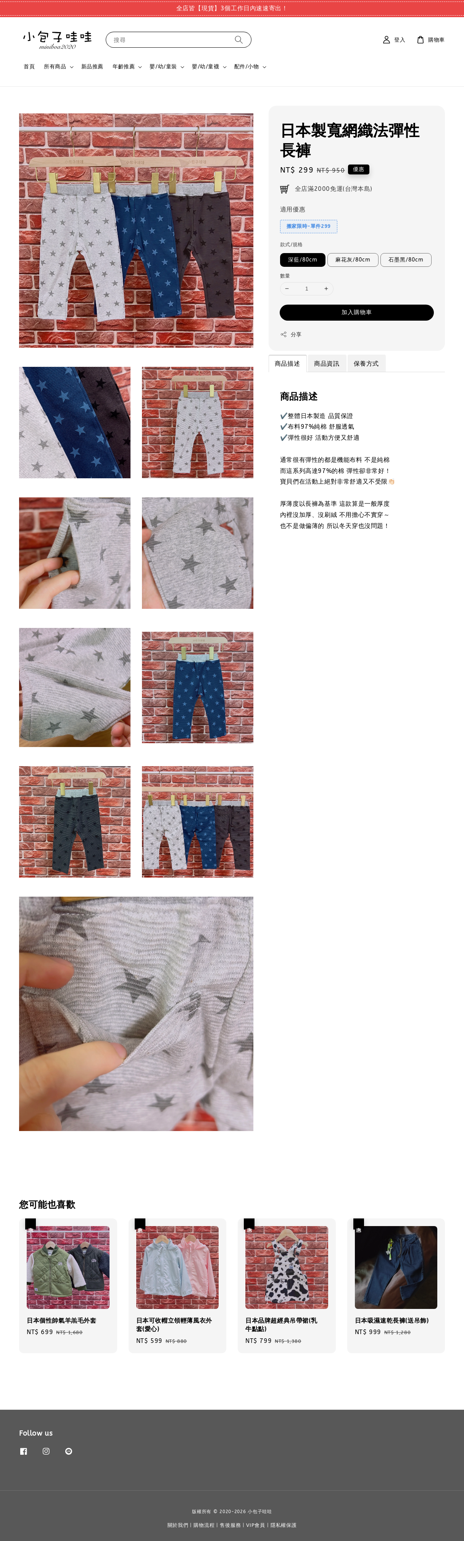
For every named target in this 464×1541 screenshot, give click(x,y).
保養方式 (366, 363)
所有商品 (55, 66)
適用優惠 (292, 209)
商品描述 (287, 363)
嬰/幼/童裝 (163, 66)
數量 (285, 276)
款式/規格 (291, 244)
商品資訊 (326, 363)
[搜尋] (239, 39)
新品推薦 (92, 66)
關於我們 (178, 1525)
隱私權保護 (284, 1525)
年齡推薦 (124, 66)
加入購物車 (357, 312)
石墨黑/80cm (406, 260)
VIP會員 (255, 1525)
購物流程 (203, 1525)
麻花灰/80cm (353, 260)
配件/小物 (246, 66)
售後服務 (230, 1525)
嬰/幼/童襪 (205, 66)
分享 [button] (291, 334)
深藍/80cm (302, 260)
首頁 (29, 66)
